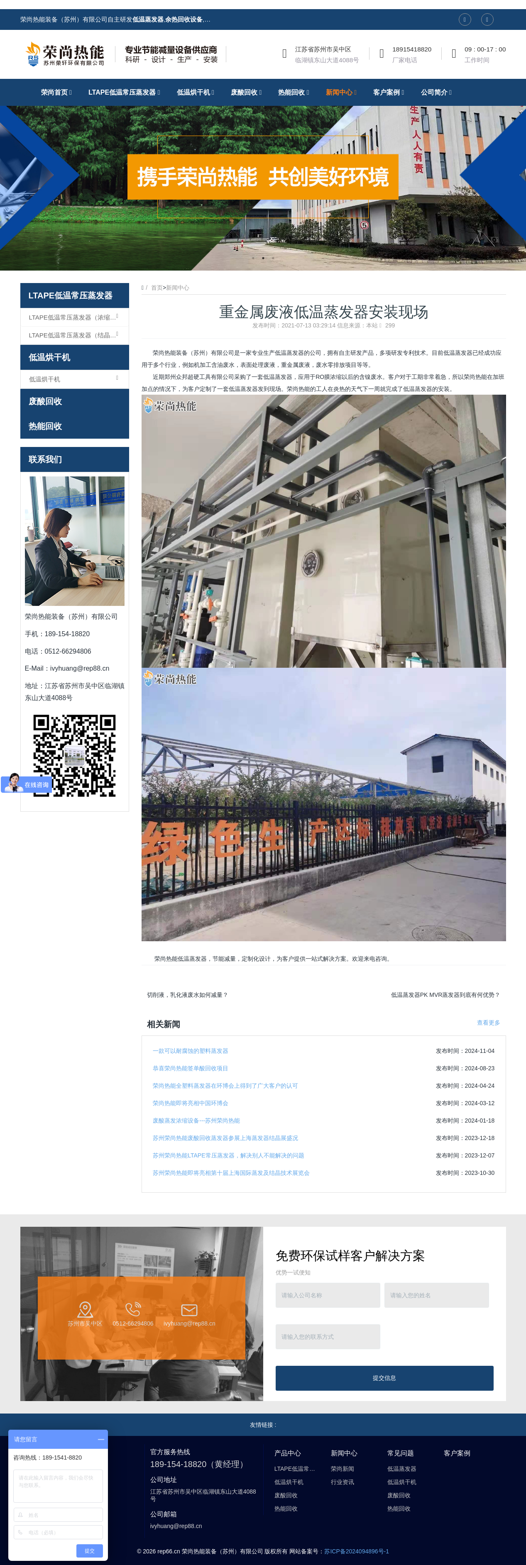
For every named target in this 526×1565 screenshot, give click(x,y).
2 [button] (263, 258)
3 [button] (273, 258)
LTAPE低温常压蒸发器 (71, 295)
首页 (157, 287)
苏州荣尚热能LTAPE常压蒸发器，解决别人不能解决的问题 (228, 1155)
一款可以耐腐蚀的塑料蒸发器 (190, 1050)
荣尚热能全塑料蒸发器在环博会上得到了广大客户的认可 (225, 1085)
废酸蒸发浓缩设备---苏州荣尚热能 (196, 1120)
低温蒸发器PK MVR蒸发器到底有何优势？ (446, 994)
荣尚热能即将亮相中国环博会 (190, 1103)
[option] (263, 175)
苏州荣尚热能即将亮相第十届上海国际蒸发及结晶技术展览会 (231, 1172)
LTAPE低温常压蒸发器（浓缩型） (75, 317)
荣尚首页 (58, 92)
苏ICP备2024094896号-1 (356, 1551)
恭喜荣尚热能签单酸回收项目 (190, 1068)
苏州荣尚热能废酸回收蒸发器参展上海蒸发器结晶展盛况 (225, 1138)
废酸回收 (45, 401)
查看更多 (488, 1022)
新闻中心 (177, 287)
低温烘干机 (49, 357)
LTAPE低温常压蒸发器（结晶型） (75, 335)
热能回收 (45, 426)
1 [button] (253, 258)
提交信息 (384, 1378)
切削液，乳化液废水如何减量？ (187, 994)
